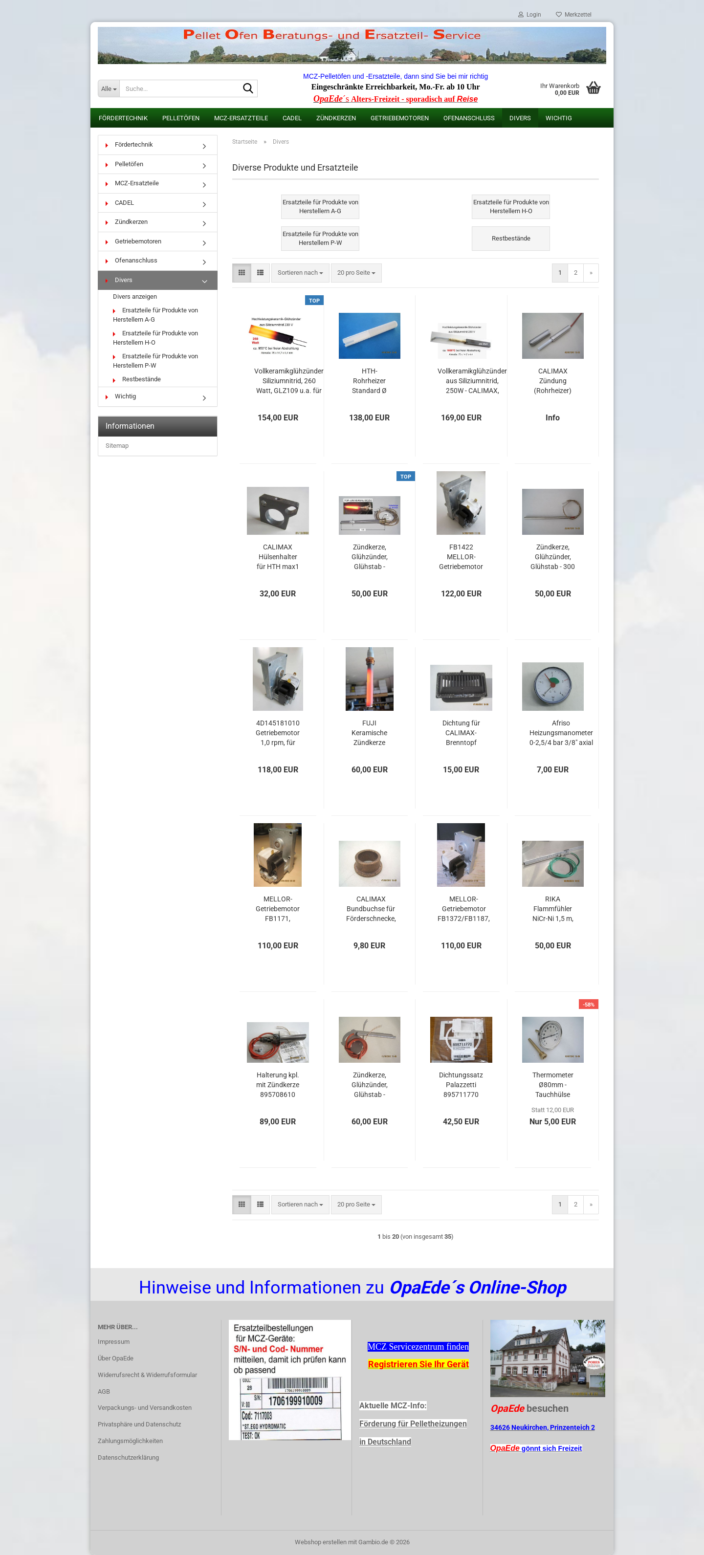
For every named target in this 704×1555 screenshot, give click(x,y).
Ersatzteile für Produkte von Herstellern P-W (155, 360)
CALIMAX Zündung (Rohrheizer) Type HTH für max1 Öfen (553, 381)
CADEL (292, 118)
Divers (520, 118)
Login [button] (529, 14)
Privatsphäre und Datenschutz (139, 1424)
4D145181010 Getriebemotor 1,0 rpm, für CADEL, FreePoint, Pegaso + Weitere (278, 733)
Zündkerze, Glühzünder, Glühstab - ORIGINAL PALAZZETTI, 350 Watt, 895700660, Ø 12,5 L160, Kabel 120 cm (369, 1085)
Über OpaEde (115, 1358)
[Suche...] (108, 88)
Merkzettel (574, 14)
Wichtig (559, 118)
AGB (104, 1391)
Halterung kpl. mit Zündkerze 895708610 (277, 1084)
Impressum (114, 1341)
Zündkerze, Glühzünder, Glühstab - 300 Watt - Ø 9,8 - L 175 (552, 557)
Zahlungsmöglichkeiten (130, 1441)
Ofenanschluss (469, 118)
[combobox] (300, 273)
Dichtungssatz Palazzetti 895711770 (461, 1084)
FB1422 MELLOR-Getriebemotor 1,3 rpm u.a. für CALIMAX (461, 557)
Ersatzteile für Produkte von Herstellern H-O (155, 337)
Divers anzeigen (135, 296)
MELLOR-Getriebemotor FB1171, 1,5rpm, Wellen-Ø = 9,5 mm (278, 909)
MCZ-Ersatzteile (241, 118)
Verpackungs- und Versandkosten (145, 1407)
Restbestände (137, 379)
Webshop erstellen (321, 1542)
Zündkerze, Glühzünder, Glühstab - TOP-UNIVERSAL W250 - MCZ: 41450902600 (369, 557)
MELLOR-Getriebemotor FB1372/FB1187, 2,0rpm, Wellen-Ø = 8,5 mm (464, 909)
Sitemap (117, 445)
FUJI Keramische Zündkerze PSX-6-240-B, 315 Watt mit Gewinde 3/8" (369, 733)
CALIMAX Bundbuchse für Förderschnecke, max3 (371, 909)
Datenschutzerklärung (128, 1457)
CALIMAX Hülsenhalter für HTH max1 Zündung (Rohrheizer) (278, 557)
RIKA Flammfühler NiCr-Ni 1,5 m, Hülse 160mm (553, 909)
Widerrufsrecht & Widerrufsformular (147, 1375)
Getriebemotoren (400, 118)
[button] (241, 273)
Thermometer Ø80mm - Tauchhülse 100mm (552, 1085)
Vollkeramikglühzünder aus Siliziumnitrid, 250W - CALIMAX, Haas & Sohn (472, 381)
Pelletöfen (180, 118)
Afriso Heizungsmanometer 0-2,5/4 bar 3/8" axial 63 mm (561, 733)
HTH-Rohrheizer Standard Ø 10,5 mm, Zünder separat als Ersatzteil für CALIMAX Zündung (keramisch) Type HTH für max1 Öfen (369, 381)
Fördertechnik (123, 118)
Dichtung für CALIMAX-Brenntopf (461, 732)
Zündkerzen (336, 118)
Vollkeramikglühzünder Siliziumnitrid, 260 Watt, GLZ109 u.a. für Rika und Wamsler (289, 381)
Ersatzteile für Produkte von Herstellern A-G (155, 315)
